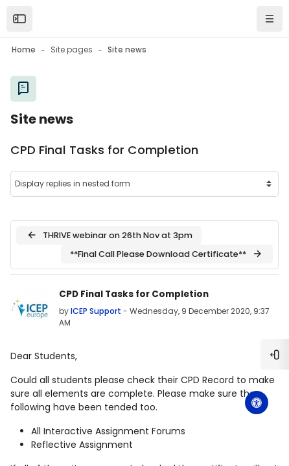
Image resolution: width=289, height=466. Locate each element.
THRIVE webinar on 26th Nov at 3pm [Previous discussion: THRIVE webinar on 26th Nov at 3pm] (109, 235)
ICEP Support (96, 310)
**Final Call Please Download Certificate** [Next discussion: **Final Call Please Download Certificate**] (166, 254)
